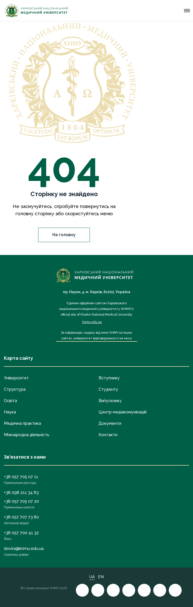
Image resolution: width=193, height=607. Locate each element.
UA (92, 576)
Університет (16, 378)
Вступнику (109, 378)
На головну (64, 234)
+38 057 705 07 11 (21, 476)
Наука (10, 412)
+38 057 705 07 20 (21, 501)
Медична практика (22, 423)
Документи (110, 423)
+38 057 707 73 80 (21, 517)
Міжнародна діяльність (26, 434)
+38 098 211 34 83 (21, 492)
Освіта (10, 400)
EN (101, 576)
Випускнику (110, 400)
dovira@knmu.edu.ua (24, 548)
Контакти (108, 434)
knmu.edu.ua (92, 322)
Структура (15, 389)
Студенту (108, 389)
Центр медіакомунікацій (123, 412)
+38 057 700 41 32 (21, 532)
